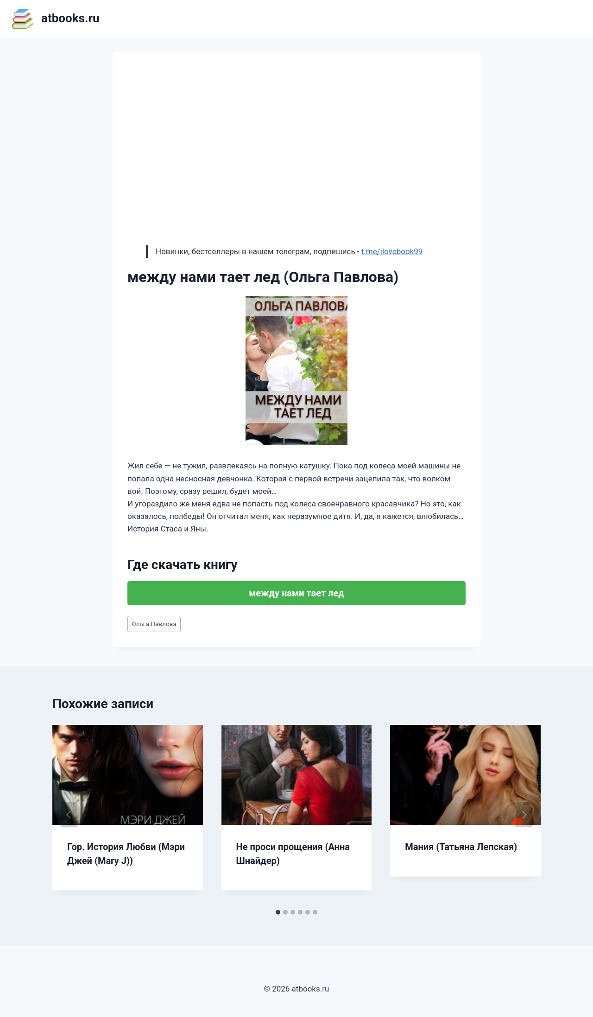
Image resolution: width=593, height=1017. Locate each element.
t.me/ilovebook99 (392, 251)
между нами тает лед (296, 593)
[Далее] (524, 814)
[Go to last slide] (69, 814)
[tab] (278, 912)
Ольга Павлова (154, 623)
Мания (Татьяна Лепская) (461, 846)
